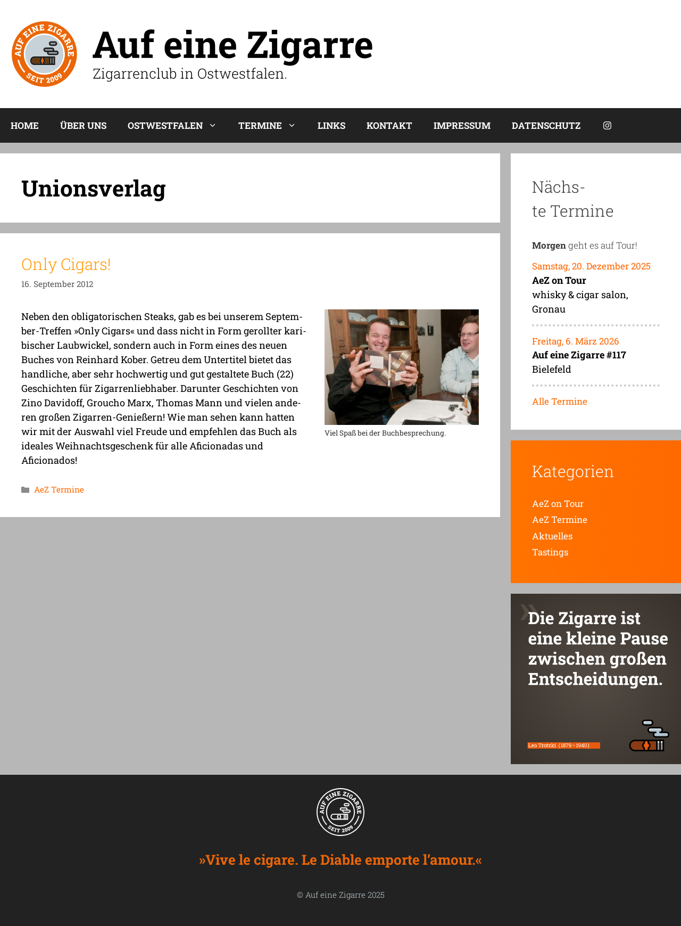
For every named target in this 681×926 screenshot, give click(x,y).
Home (25, 125)
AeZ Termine (59, 489)
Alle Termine (559, 401)
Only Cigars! (66, 263)
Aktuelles (552, 536)
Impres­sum (462, 125)
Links (331, 125)
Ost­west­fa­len (178, 125)
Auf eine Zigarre (335, 894)
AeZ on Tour (558, 503)
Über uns (83, 125)
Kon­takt (389, 125)
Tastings (550, 552)
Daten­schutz (546, 125)
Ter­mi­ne (272, 125)
